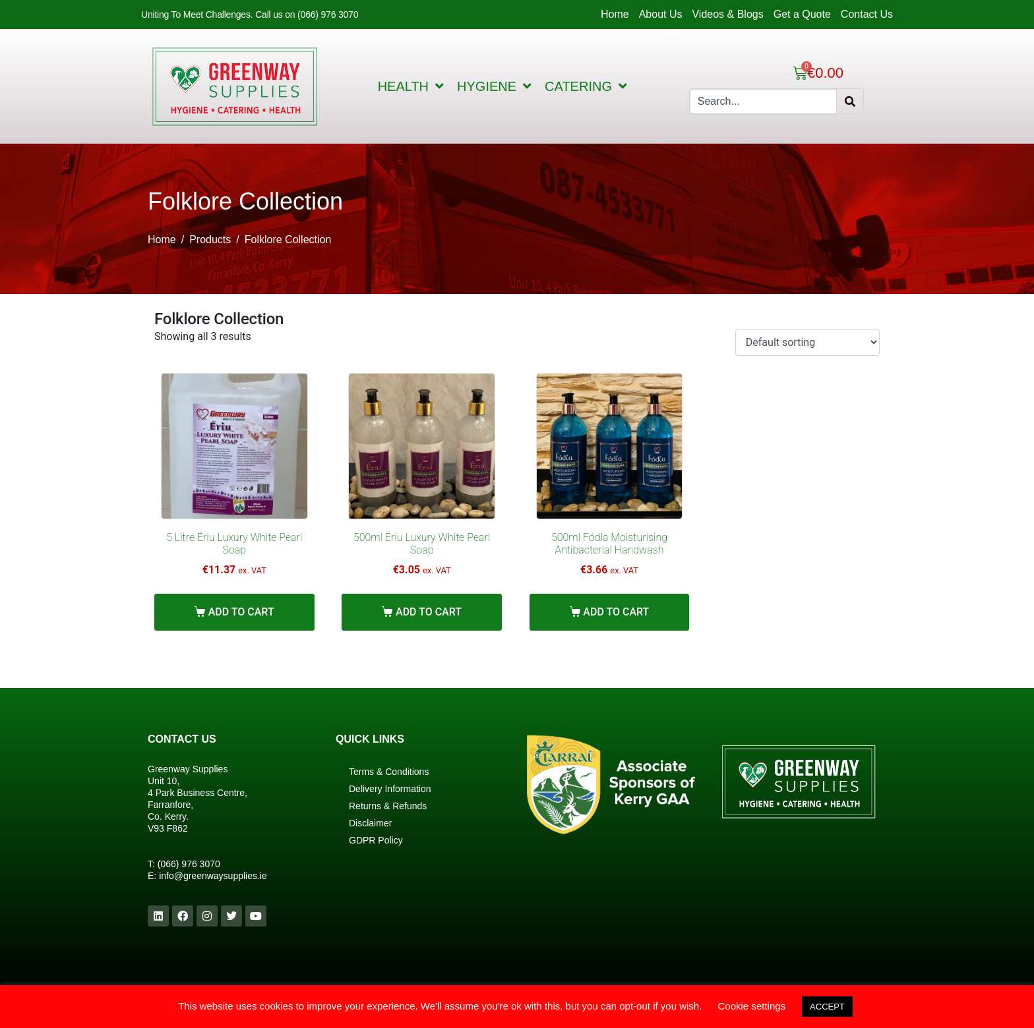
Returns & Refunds (388, 806)
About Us (661, 14)
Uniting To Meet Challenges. (198, 14)
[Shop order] (807, 342)
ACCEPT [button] (827, 1007)
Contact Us (867, 14)
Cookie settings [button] (752, 1006)
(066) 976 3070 (189, 864)
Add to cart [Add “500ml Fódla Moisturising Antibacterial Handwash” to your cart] (616, 612)
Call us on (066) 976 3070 (306, 14)
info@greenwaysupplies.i (210, 876)
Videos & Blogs (727, 14)
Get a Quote (802, 14)
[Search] (850, 101)
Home (615, 14)
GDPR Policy (376, 840)
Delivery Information (390, 789)
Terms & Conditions (389, 771)
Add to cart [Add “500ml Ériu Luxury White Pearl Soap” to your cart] (429, 612)
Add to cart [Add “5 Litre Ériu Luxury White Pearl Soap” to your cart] (241, 612)
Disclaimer (370, 823)
